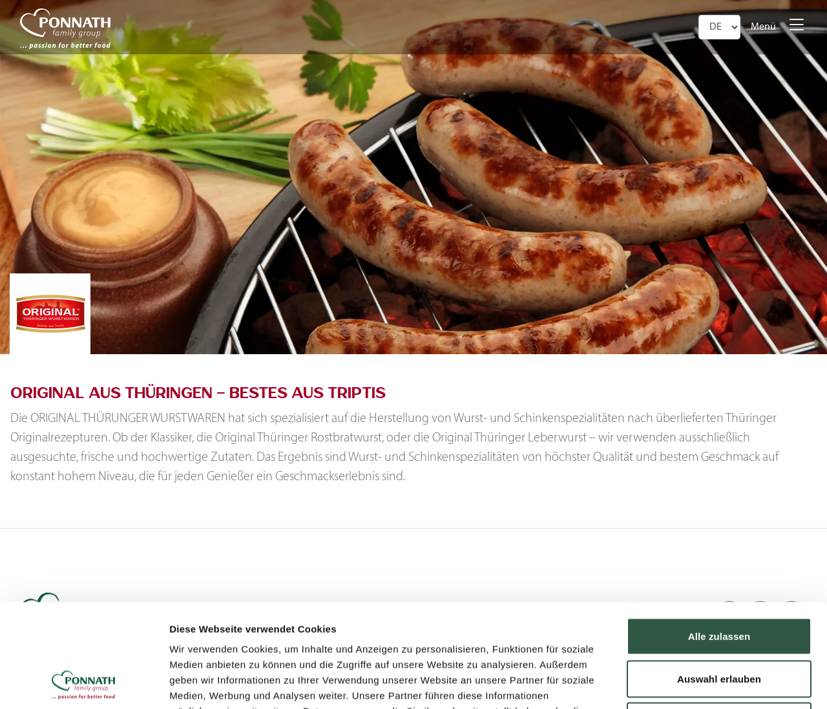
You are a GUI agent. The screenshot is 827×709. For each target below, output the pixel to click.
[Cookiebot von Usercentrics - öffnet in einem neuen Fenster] (83, 683)
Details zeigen (687, 683)
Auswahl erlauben (719, 582)
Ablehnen (718, 624)
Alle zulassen (719, 539)
